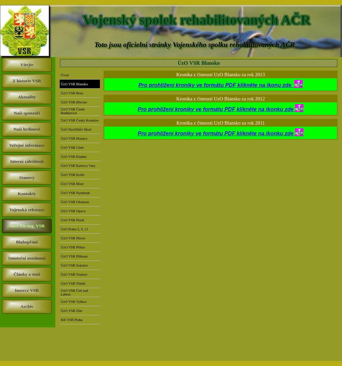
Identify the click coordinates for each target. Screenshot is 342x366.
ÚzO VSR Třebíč (73, 283)
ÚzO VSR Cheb (72, 147)
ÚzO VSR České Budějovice (73, 111)
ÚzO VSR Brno (72, 93)
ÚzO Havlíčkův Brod (76, 129)
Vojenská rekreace (27, 209)
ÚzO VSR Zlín (71, 311)
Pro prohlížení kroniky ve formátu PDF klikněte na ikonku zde (216, 109)
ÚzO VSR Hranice (74, 138)
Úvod (65, 75)
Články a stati (26, 274)
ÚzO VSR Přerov (73, 238)
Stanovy (27, 177)
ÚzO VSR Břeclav (74, 102)
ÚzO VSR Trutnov (74, 274)
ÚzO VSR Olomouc (75, 202)
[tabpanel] (220, 84)
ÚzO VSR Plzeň (72, 220)
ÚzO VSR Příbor (73, 247)
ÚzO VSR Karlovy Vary (78, 166)
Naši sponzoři (27, 113)
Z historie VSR (27, 80)
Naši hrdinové (26, 129)
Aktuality (27, 96)
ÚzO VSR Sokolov (74, 265)
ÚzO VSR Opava (73, 211)
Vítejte (26, 64)
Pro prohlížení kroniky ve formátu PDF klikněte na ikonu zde (220, 85)
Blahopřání (27, 241)
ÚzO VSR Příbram (74, 256)
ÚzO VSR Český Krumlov (80, 120)
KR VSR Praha (71, 320)
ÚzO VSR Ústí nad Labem (74, 292)
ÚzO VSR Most (72, 184)
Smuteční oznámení (26, 258)
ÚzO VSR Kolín (72, 175)
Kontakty (27, 193)
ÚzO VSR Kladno (74, 156)
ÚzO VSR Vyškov (74, 302)
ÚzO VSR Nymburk (75, 193)
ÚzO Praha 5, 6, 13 (74, 229)
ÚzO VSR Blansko (74, 84)
